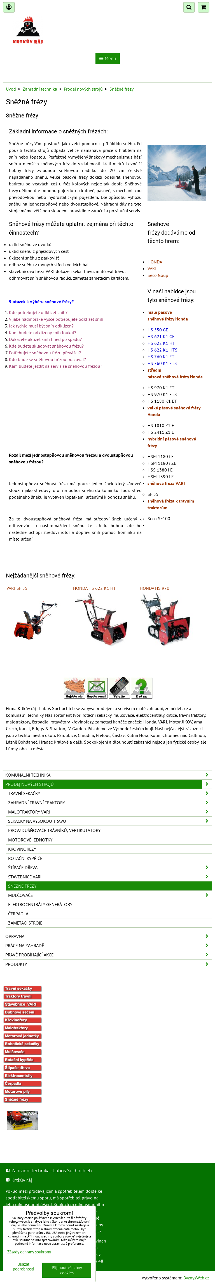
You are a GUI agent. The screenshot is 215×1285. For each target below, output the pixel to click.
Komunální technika (108, 774)
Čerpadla (18, 913)
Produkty (108, 964)
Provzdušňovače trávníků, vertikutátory (54, 830)
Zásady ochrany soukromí (29, 1252)
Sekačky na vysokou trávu (110, 821)
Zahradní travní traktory (110, 802)
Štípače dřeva (110, 867)
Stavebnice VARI (110, 876)
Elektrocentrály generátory (40, 904)
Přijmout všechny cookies (67, 1270)
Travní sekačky (110, 793)
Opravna (108, 936)
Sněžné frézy (22, 886)
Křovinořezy (22, 849)
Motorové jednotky (30, 840)
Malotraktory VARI (110, 811)
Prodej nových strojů (108, 784)
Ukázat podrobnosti (23, 1266)
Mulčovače (110, 895)
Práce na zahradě (108, 945)
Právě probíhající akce (108, 954)
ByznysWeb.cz (196, 1278)
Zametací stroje (25, 923)
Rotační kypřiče (25, 858)
